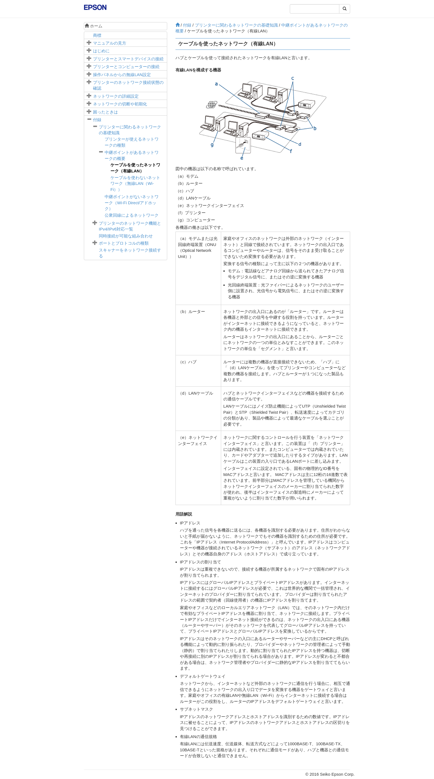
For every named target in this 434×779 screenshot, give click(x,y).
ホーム (93, 26)
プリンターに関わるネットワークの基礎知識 (236, 25)
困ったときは (105, 112)
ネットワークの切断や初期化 (120, 104)
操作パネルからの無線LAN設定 (122, 74)
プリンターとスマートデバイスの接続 (128, 58)
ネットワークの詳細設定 (116, 96)
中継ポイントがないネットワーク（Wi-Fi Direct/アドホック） (132, 202)
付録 (97, 119)
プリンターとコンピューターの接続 (126, 66)
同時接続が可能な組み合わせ (126, 236)
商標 (97, 35)
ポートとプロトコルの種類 (124, 243)
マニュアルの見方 (109, 43)
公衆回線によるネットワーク (132, 215)
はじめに (101, 50)
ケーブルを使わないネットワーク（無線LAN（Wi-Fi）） (135, 183)
